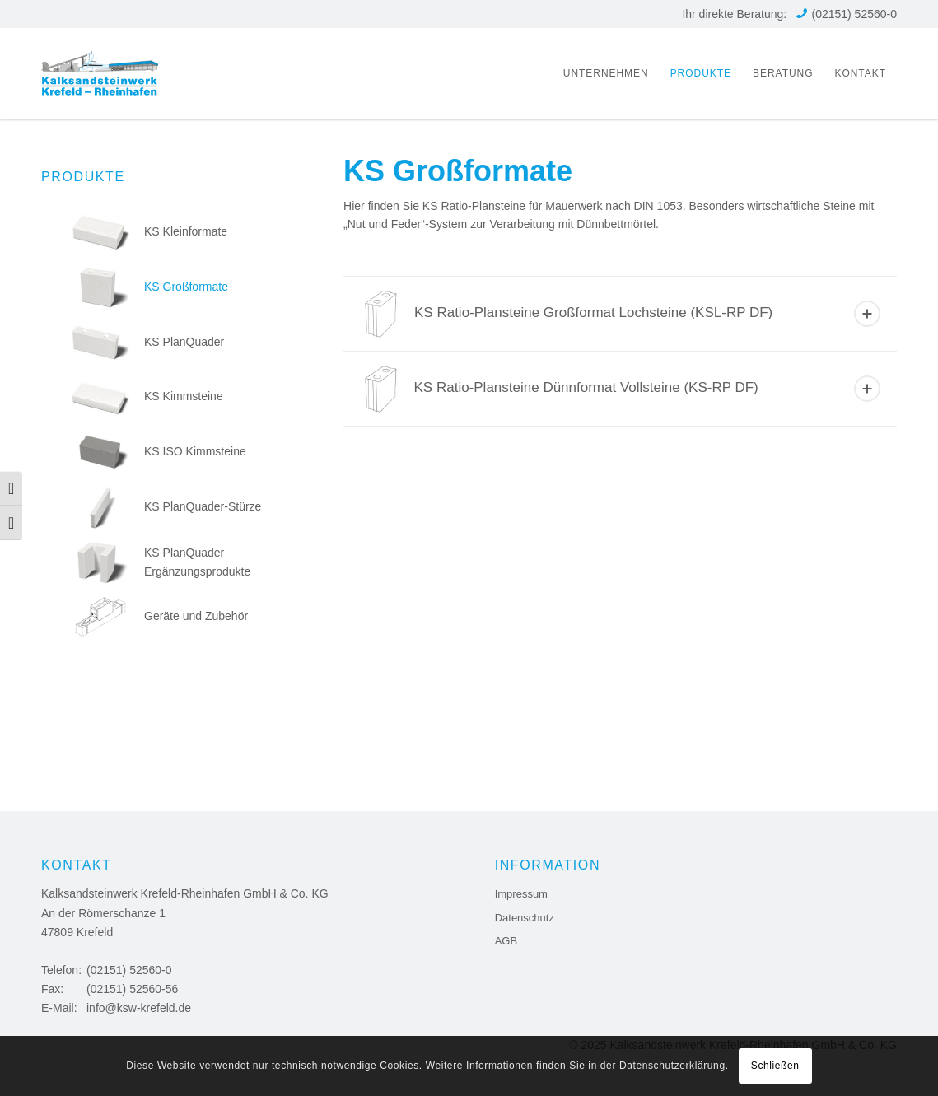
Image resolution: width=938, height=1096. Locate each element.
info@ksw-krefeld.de (138, 1007)
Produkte (83, 177)
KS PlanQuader (148, 341)
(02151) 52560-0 (854, 14)
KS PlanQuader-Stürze (166, 506)
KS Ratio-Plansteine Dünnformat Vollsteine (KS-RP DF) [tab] (622, 388)
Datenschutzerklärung (672, 1065)
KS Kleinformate (149, 231)
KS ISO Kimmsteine (159, 451)
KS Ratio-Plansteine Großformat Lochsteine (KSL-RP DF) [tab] (622, 313)
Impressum (521, 894)
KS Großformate (150, 286)
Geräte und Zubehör (160, 616)
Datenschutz (524, 918)
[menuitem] (606, 73)
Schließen (775, 1065)
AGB (506, 941)
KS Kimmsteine (147, 396)
